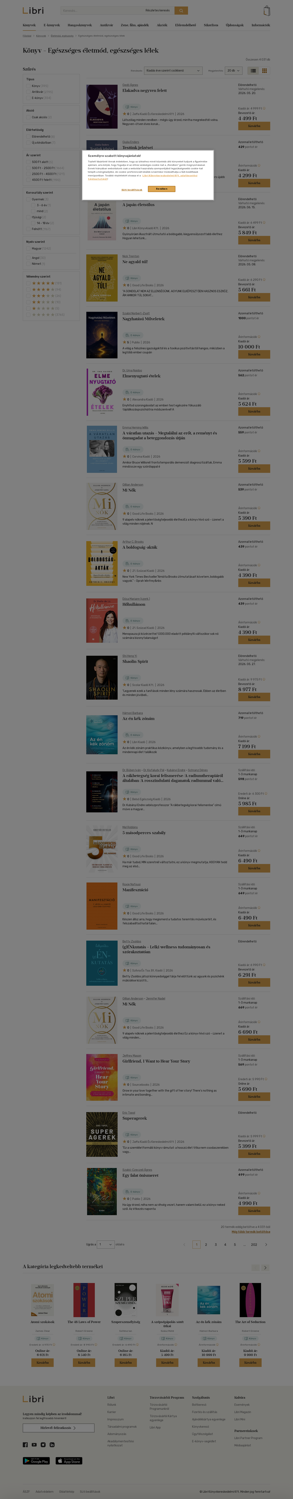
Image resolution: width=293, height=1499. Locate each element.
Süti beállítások (131, 189)
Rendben (161, 188)
